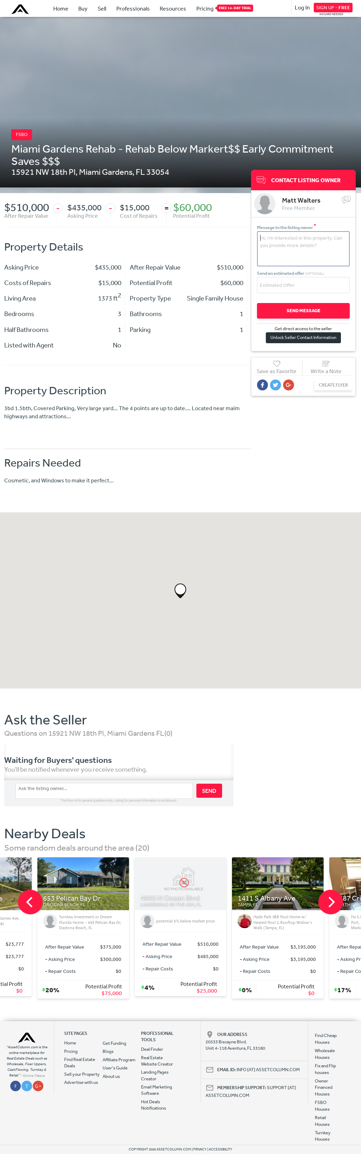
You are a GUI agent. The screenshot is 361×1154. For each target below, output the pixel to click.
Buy (82, 8)
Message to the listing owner (286, 227)
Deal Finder (152, 1049)
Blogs (108, 1051)
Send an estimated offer (290, 273)
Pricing (205, 8)
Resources (173, 8)
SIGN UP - (333, 7)
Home (60, 8)
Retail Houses (322, 1121)
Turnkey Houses (323, 1136)
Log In (302, 7)
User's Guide (115, 1068)
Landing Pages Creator (155, 1075)
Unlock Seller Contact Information (303, 337)
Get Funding (114, 1043)
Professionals (133, 8)
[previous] (30, 902)
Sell (102, 8)
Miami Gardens (105, 172)
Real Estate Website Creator (157, 1061)
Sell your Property (82, 1074)
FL (140, 172)
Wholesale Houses (325, 1054)
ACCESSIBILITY (220, 1149)
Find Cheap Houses (326, 1038)
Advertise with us (81, 1082)
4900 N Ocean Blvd (170, 898)
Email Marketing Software (156, 1090)
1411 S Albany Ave (266, 898)
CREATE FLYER (333, 385)
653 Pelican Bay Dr (72, 898)
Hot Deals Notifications (153, 1105)
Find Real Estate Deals (79, 1062)
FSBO (21, 134)
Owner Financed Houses (323, 1087)
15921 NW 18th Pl (43, 172)
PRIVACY (200, 1149)
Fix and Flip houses (325, 1069)
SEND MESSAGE (303, 311)
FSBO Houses (322, 1105)
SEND (209, 790)
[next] (330, 902)
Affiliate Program (119, 1060)
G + (38, 1086)
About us (111, 1076)
